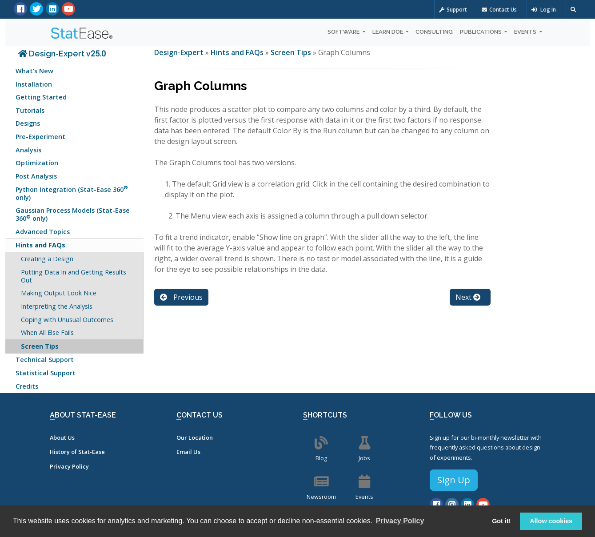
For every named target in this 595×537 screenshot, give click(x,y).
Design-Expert (179, 52)
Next (467, 297)
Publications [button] (481, 31)
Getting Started (41, 97)
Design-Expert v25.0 (62, 53)
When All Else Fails (47, 332)
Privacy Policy (69, 466)
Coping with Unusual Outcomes (67, 319)
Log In (543, 9)
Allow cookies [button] (551, 521)
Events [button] (526, 31)
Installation (34, 84)
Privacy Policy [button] (400, 521)
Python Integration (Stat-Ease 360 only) (72, 192)
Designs (28, 123)
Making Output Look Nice (58, 293)
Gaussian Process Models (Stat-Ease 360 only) (73, 214)
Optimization (37, 163)
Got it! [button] (501, 521)
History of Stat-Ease (77, 452)
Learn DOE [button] (388, 31)
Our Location (194, 438)
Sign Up (453, 480)
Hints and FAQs (40, 245)
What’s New (34, 71)
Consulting (434, 31)
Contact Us (499, 9)
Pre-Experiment (40, 136)
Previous (181, 297)
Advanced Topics (43, 231)
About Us (62, 438)
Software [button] (344, 31)
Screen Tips (40, 346)
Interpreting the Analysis (56, 306)
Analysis (28, 150)
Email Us (188, 452)
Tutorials (30, 110)
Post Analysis (36, 176)
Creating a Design (47, 259)
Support (453, 9)
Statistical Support (46, 373)
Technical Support (45, 359)
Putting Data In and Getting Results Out (73, 276)
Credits (27, 386)
